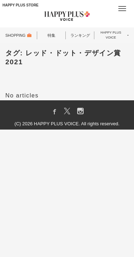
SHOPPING (15, 35)
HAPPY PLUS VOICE (111, 35)
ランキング (80, 35)
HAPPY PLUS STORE (21, 5)
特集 (51, 35)
